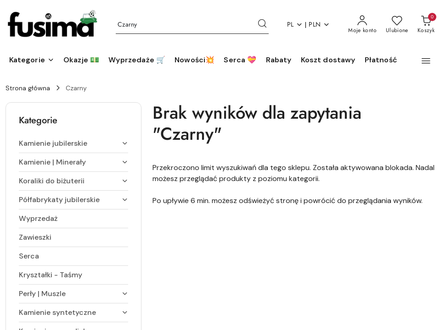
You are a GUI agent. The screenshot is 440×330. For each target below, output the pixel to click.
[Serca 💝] (240, 60)
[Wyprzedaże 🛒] (136, 60)
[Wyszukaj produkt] (192, 25)
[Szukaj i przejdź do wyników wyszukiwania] (262, 25)
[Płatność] (381, 60)
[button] (31, 60)
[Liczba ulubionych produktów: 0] (397, 25)
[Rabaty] (279, 60)
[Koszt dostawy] (328, 60)
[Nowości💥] (194, 60)
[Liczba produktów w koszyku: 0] (425, 25)
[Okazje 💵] (81, 60)
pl (295, 24)
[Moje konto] (362, 25)
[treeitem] (73, 143)
